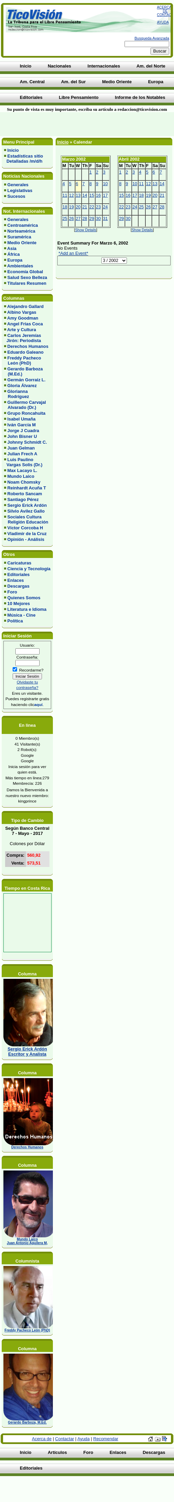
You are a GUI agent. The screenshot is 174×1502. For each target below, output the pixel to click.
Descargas (19, 586)
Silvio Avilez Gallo (26, 511)
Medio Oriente (22, 242)
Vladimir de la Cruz (27, 533)
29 (91, 218)
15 (91, 195)
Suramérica (19, 236)
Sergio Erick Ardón (27, 505)
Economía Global (25, 271)
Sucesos (17, 196)
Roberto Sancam (25, 493)
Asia (11, 248)
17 (105, 195)
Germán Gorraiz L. (27, 379)
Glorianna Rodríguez (16, 394)
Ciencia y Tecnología (29, 568)
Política (15, 620)
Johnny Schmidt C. (27, 442)
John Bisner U (22, 436)
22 (91, 206)
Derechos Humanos (28, 346)
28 (84, 218)
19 (71, 206)
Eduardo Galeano (26, 352)
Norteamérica (21, 231)
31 (105, 218)
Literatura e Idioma (27, 609)
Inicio (13, 150)
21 (84, 206)
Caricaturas (19, 562)
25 (64, 218)
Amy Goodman (22, 318)
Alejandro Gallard (25, 306)
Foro (12, 591)
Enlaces (16, 580)
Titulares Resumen (27, 283)
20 (78, 206)
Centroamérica (23, 225)
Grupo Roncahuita (27, 413)
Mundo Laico (21, 476)
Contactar (64, 1438)
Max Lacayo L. (22, 470)
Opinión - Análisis (26, 539)
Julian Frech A (23, 453)
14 (84, 195)
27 (78, 218)
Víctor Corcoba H (25, 527)
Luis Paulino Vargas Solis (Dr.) (23, 462)
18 (64, 206)
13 (78, 195)
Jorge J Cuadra (23, 430)
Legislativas (20, 190)
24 (105, 206)
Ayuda (163, 22)
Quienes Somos (24, 597)
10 (105, 183)
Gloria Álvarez (22, 385)
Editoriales (19, 574)
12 (71, 195)
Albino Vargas (21, 312)
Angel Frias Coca (25, 323)
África (14, 254)
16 (98, 195)
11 (64, 195)
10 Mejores (19, 603)
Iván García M (22, 424)
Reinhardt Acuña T (27, 487)
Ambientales (20, 265)
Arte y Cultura (21, 329)
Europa (15, 260)
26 (71, 218)
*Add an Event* (73, 253)
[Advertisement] (81, 124)
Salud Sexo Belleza (27, 277)
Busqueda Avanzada (151, 38)
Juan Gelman (21, 448)
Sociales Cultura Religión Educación (26, 519)
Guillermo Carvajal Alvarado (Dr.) (25, 405)
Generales (18, 184)
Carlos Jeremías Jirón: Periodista (22, 338)
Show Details (85, 230)
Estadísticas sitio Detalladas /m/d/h (23, 158)
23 (98, 206)
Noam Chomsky (24, 482)
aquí (38, 704)
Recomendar (105, 1438)
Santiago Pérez (23, 499)
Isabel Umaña (22, 419)
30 (98, 218)
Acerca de (164, 9)
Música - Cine (22, 615)
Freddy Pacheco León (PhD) (22, 360)
